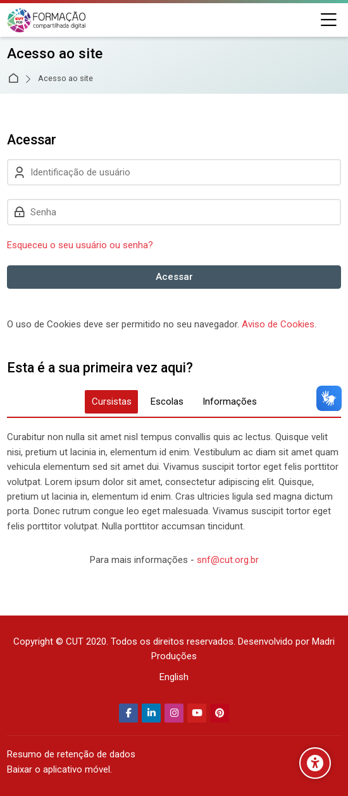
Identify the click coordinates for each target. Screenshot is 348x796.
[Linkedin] (151, 713)
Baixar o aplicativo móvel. (59, 769)
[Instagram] (174, 713)
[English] (174, 677)
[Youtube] (196, 713)
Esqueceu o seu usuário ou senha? (80, 245)
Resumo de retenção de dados (71, 754)
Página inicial (15, 79)
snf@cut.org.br (228, 559)
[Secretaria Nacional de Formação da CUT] (46, 20)
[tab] (111, 402)
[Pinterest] (219, 713)
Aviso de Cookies (278, 324)
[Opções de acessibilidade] (315, 763)
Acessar (174, 276)
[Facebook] (128, 713)
